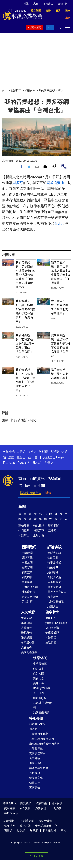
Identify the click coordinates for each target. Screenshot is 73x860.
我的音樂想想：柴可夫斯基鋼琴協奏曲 (59, 374)
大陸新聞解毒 (55, 601)
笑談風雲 (26, 623)
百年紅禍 (34, 758)
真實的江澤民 (37, 753)
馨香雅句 (26, 632)
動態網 (21, 830)
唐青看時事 (54, 586)
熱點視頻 (38, 525)
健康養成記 (52, 632)
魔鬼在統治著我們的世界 (44, 743)
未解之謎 (26, 618)
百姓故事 (34, 773)
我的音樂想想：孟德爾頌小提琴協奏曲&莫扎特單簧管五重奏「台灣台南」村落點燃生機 (25, 275)
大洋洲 (54, 451)
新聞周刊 (27, 577)
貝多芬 (17, 183)
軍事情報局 (54, 582)
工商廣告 (34, 787)
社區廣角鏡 (28, 591)
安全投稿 (25, 808)
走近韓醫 (50, 642)
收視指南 (41, 803)
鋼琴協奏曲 (55, 183)
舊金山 (21, 457)
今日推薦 (23, 530)
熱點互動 (52, 557)
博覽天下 (38, 530)
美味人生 (38, 683)
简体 (67, 3)
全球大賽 (38, 535)
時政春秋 (52, 567)
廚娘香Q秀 (39, 698)
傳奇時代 (34, 729)
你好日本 (38, 668)
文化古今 (26, 647)
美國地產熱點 (29, 652)
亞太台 (33, 457)
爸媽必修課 (28, 642)
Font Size (54, 166)
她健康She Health (56, 623)
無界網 (34, 830)
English (61, 457)
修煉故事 (34, 782)
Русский (23, 462)
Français (9, 462)
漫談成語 (26, 637)
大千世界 (38, 693)
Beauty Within (41, 688)
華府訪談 (27, 582)
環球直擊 (27, 557)
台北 (58, 223)
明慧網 (8, 830)
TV (50, 27)
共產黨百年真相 (38, 733)
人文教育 (28, 612)
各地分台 (48, 3)
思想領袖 (52, 572)
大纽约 (21, 451)
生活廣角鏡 (40, 663)
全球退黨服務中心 (46, 825)
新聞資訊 (37, 478)
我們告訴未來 (37, 724)
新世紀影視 (49, 830)
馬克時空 (52, 596)
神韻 (26, 3)
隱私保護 (57, 803)
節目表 (24, 485)
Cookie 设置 (36, 856)
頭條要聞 (23, 525)
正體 (60, 3)
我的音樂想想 (47, 90)
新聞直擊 (27, 572)
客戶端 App (11, 813)
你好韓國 (38, 673)
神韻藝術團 (27, 820)
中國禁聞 (27, 562)
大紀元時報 (45, 820)
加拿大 (32, 451)
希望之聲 (25, 825)
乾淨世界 (9, 825)
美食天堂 (38, 678)
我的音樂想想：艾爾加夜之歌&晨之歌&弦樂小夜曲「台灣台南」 (25, 343)
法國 (11, 457)
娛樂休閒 (30, 90)
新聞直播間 (35, 27)
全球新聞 (27, 552)
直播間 (39, 485)
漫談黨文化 (36, 777)
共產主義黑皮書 (38, 768)
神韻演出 (23, 535)
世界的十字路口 (57, 591)
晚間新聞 (27, 567)
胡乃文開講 (52, 627)
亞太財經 (27, 601)
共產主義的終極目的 (41, 738)
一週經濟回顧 (30, 586)
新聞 (22, 506)
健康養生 (52, 612)
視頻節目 (16, 90)
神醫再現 (50, 637)
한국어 (49, 462)
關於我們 (25, 803)
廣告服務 (40, 808)
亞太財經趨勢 (30, 596)
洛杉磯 (43, 451)
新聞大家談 (54, 552)
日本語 (36, 462)
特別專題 (36, 718)
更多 (63, 830)
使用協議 (9, 808)
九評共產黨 (36, 748)
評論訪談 (54, 547)
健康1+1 (50, 618)
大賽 (35, 3)
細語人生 (52, 606)
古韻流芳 (26, 627)
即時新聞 (53, 525)
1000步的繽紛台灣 (43, 705)
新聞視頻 (29, 547)
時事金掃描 (54, 562)
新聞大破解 (54, 577)
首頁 (4, 90)
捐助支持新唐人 (30, 492)
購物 (48, 492)
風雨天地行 (36, 763)
